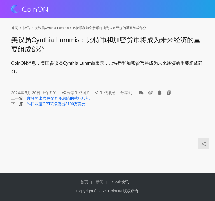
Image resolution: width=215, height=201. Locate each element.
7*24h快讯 (120, 182)
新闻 (100, 182)
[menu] (198, 9)
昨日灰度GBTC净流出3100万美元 (56, 104)
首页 (14, 28)
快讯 (26, 28)
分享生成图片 (76, 92)
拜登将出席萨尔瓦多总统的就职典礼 (58, 98)
